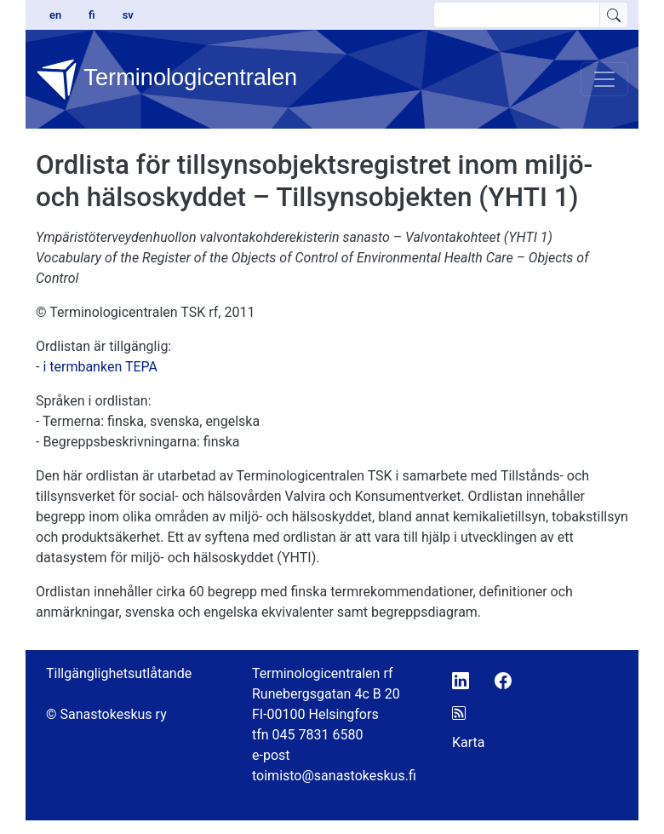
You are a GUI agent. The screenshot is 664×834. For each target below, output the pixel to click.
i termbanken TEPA (100, 367)
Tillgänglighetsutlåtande (119, 673)
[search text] (516, 15)
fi (92, 15)
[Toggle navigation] (604, 79)
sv (128, 15)
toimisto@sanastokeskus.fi (334, 776)
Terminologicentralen (166, 79)
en (55, 15)
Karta (468, 742)
